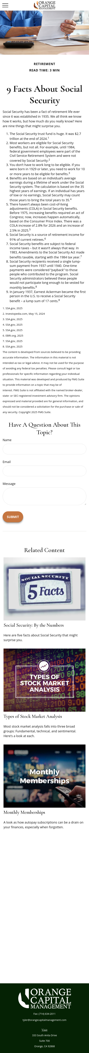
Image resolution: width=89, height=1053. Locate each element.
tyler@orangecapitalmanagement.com (44, 1020)
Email (7, 462)
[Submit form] (13, 516)
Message (9, 484)
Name (7, 440)
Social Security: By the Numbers (34, 625)
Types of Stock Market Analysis (33, 716)
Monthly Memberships (24, 812)
